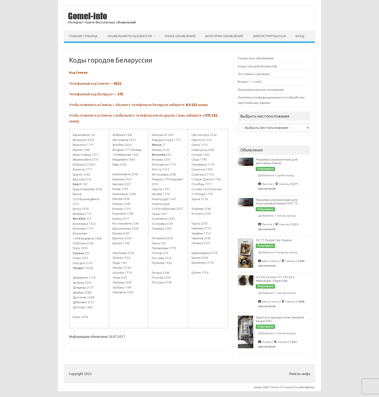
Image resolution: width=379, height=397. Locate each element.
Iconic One (261, 387)
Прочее (267, 183)
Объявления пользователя (129, 36)
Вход (300, 36)
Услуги (266, 341)
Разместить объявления (256, 58)
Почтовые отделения (253, 74)
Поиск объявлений (180, 36)
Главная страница (83, 36)
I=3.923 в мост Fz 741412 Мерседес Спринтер (275, 279)
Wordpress (307, 387)
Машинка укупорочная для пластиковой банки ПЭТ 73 (277, 201)
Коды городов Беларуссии (257, 66)
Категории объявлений (224, 36)
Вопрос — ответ (250, 81)
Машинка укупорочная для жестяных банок (277, 161)
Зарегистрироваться (269, 36)
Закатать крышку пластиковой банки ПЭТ (280, 319)
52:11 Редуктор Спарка (274, 240)
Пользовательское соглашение (261, 89)
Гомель (284, 183)
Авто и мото (270, 260)
